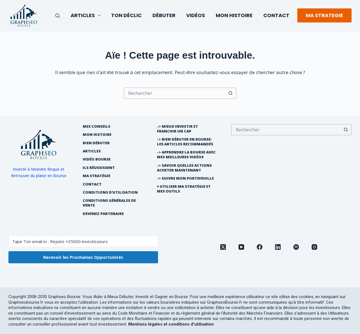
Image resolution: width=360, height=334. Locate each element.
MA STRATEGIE (324, 15)
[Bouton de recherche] (230, 93)
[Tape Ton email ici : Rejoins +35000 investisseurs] (83, 241)
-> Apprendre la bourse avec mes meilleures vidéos (186, 154)
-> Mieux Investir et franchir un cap (177, 129)
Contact (276, 15)
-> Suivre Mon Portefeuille (185, 178)
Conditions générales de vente (109, 203)
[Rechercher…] (174, 93)
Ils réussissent (99, 167)
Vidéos (195, 15)
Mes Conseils (96, 126)
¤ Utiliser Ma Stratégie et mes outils (184, 189)
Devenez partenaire (103, 213)
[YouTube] (241, 247)
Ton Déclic (126, 15)
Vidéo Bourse (97, 159)
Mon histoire (97, 134)
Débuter (164, 15)
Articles (87, 15)
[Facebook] (260, 247)
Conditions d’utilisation (110, 192)
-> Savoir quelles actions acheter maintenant (184, 168)
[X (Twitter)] (223, 247)
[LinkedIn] (278, 247)
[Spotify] (296, 247)
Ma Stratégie (96, 175)
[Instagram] (314, 247)
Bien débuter (96, 143)
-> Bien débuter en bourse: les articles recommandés (185, 142)
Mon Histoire (234, 15)
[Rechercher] (57, 15)
